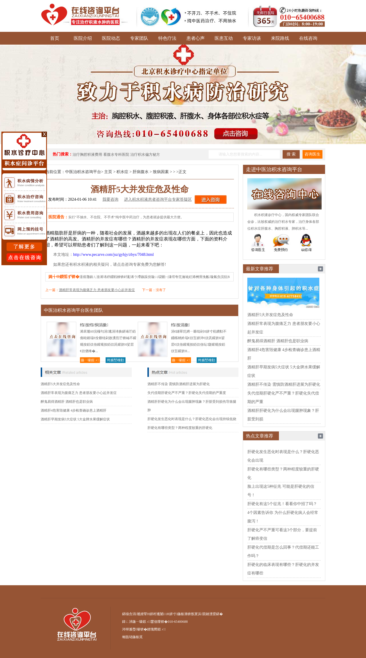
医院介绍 (83, 38)
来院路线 (280, 38)
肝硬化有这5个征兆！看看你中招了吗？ (282, 504)
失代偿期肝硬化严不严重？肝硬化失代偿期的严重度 (186, 393)
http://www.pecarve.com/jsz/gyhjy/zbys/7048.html (113, 254)
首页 (54, 38)
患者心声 (195, 38)
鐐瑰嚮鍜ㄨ (156, 629)
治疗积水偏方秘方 (145, 154)
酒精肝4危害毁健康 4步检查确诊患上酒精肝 (73, 410)
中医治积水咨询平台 (83, 172)
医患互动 (224, 38)
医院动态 (111, 38)
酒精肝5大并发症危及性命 (60, 384)
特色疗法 (167, 38)
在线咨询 (308, 38)
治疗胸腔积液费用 (87, 154)
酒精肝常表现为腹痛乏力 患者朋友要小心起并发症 (97, 290)
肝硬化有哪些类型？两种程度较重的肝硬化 (179, 428)
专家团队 (139, 38)
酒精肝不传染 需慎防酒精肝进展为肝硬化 (178, 384)
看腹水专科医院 (116, 154)
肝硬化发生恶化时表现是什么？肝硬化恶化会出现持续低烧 (191, 419)
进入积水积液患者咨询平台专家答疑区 (158, 199)
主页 (108, 172)
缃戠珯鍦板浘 (132, 637)
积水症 (122, 172)
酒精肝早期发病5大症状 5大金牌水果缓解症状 (75, 419)
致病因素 (161, 172)
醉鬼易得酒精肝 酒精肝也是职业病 (67, 402)
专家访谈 (252, 38)
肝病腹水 (141, 172)
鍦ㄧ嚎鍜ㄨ (90, 360)
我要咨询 (110, 199)
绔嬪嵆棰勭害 (115, 360)
